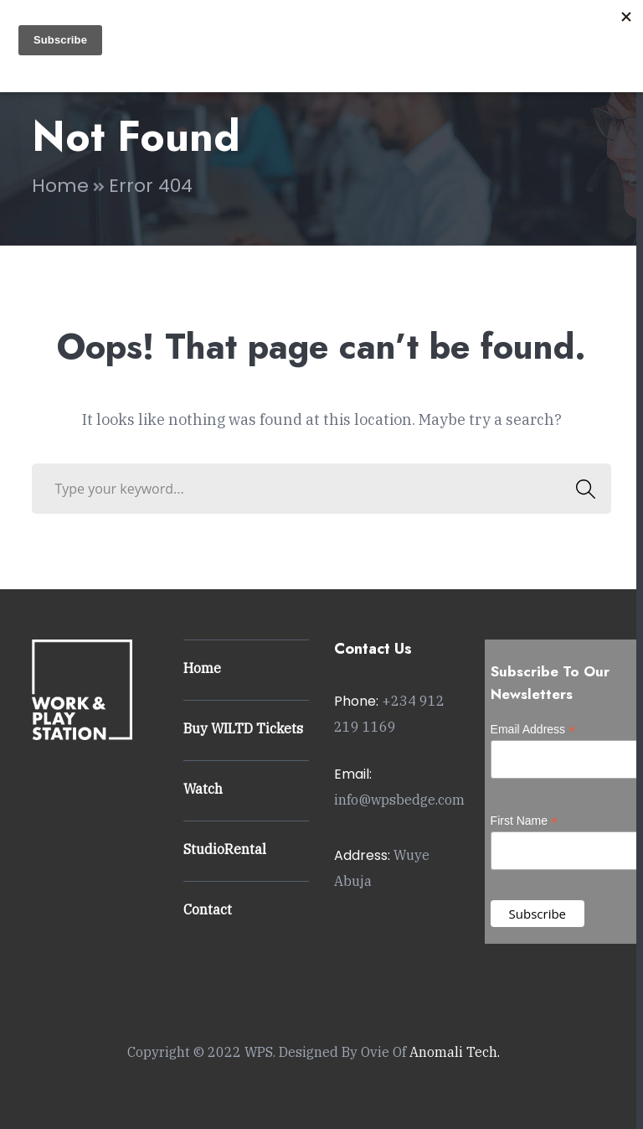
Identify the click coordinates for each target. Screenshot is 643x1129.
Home (60, 186)
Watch (203, 788)
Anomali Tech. (454, 1052)
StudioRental (224, 849)
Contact (207, 909)
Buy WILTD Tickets (243, 728)
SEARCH (581, 489)
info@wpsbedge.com (399, 799)
